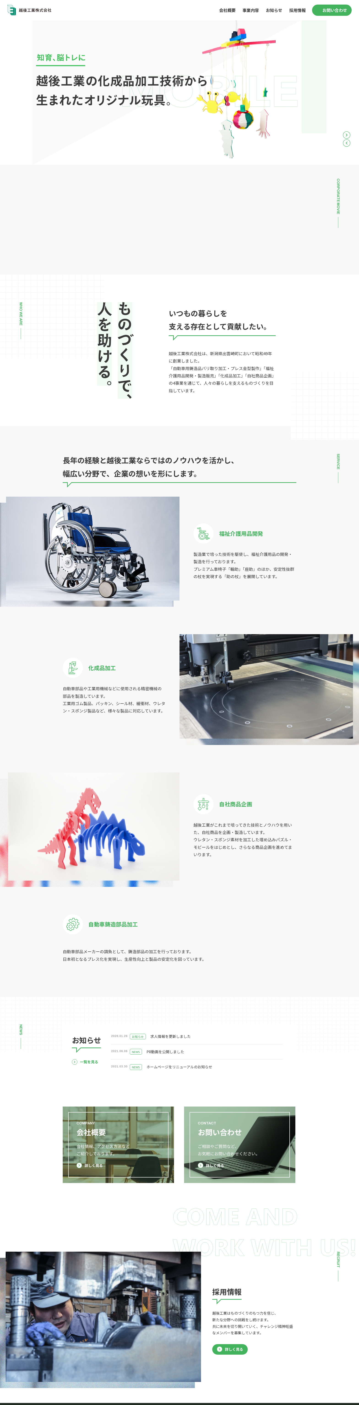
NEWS (136, 1052)
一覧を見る (89, 1061)
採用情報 (297, 10)
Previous (346, 143)
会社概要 (227, 10)
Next (346, 135)
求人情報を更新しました (170, 1036)
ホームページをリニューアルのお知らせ (179, 1066)
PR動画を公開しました (165, 1051)
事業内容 (250, 10)
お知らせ (274, 10)
